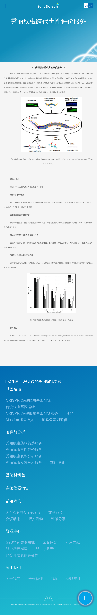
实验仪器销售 (17, 488)
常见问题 (50, 542)
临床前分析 (15, 432)
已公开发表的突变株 (22, 555)
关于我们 (13, 567)
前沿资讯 (13, 501)
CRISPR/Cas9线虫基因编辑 (28, 400)
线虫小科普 (45, 549)
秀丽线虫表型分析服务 (24, 456)
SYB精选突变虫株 (20, 542)
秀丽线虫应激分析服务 (24, 463)
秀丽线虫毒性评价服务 (24, 450)
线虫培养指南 (17, 549)
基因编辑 (13, 389)
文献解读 (55, 512)
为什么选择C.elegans (23, 512)
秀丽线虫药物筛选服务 (24, 443)
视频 (54, 579)
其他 (69, 413)
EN (86, 5)
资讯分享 (58, 519)
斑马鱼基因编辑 (54, 420)
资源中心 (13, 531)
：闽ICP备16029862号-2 (80, 604)
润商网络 (59, 604)
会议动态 (13, 519)
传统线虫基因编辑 (20, 407)
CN (90, 5)
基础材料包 (15, 475)
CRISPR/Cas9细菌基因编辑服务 (32, 413)
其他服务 (57, 463)
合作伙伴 (35, 579)
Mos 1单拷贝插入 (20, 420)
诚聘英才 (73, 579)
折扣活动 (35, 519)
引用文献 (73, 542)
